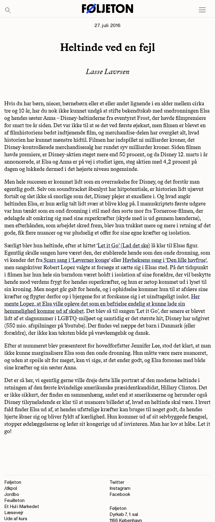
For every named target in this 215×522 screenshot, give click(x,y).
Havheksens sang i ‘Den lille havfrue (164, 260)
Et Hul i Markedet (21, 506)
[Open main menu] (202, 10)
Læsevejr (13, 513)
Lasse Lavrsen (107, 71)
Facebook (119, 494)
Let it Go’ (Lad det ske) (124, 245)
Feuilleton (14, 500)
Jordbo (11, 494)
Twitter (116, 482)
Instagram (119, 488)
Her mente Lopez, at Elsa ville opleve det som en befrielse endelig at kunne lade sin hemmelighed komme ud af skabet (102, 303)
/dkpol (10, 488)
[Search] (8, 11)
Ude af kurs (15, 519)
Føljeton (12, 482)
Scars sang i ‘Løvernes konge (75, 260)
